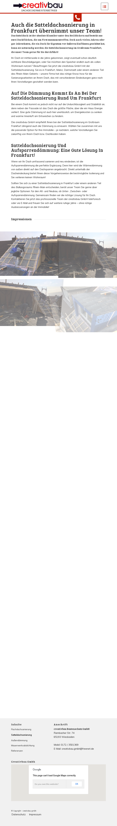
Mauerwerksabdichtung (22, 745)
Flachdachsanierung (21, 729)
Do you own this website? (46, 784)
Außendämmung (19, 740)
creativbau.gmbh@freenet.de (78, 748)
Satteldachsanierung (21, 735)
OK (76, 784)
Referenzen (17, 750)
